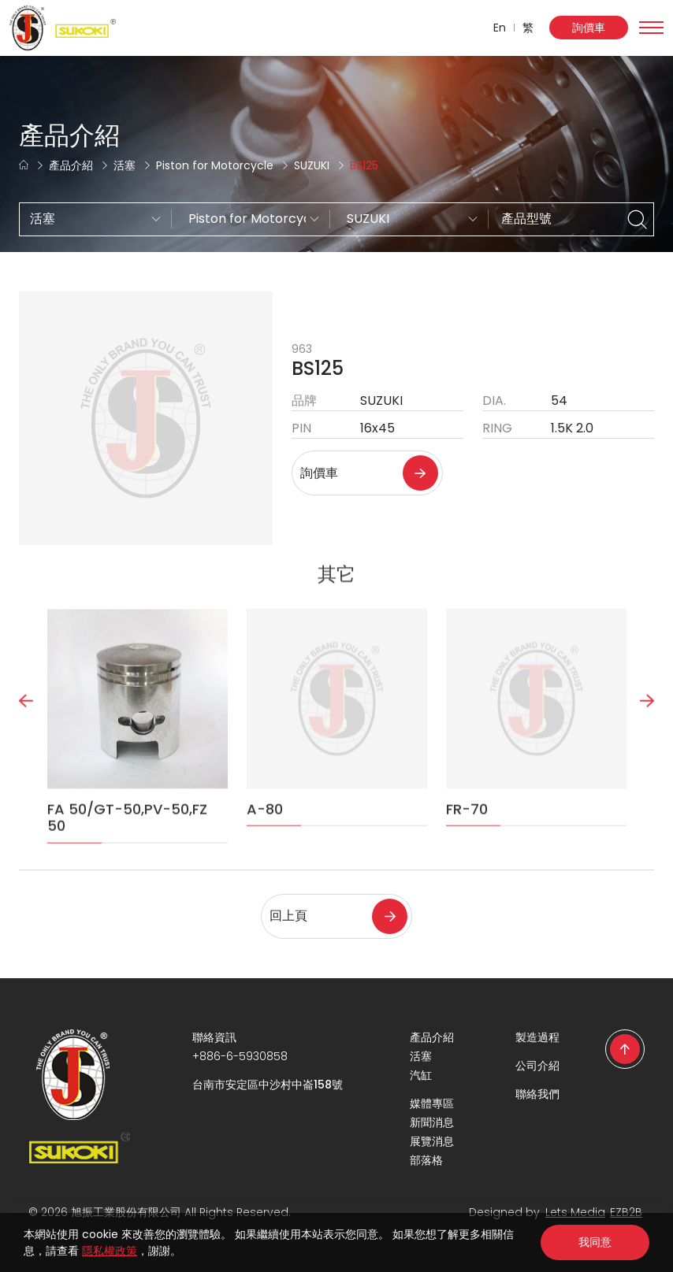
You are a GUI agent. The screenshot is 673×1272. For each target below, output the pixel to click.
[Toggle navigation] (651, 27)
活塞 (124, 165)
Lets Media (575, 1212)
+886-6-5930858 (240, 1056)
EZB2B (626, 1212)
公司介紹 (537, 1066)
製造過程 (537, 1037)
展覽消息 (432, 1141)
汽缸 (421, 1075)
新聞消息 (432, 1122)
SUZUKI (311, 165)
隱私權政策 (109, 1251)
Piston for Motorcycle (214, 165)
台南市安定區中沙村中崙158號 (267, 1084)
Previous (26, 742)
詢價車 (588, 27)
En (499, 27)
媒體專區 (432, 1103)
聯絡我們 (537, 1094)
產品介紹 (71, 165)
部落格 (426, 1160)
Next (647, 742)
